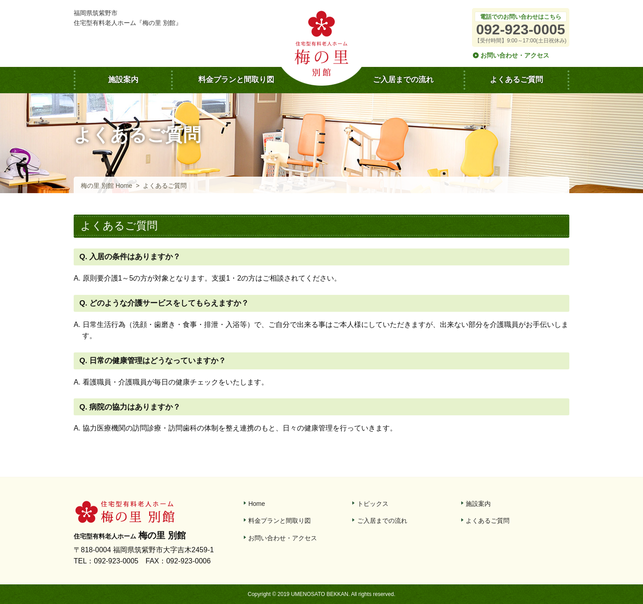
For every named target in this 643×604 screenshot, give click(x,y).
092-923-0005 (520, 29)
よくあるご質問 (516, 79)
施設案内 (123, 79)
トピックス (372, 503)
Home (256, 503)
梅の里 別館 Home (106, 185)
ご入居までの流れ (403, 79)
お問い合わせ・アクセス (514, 55)
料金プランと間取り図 (236, 79)
